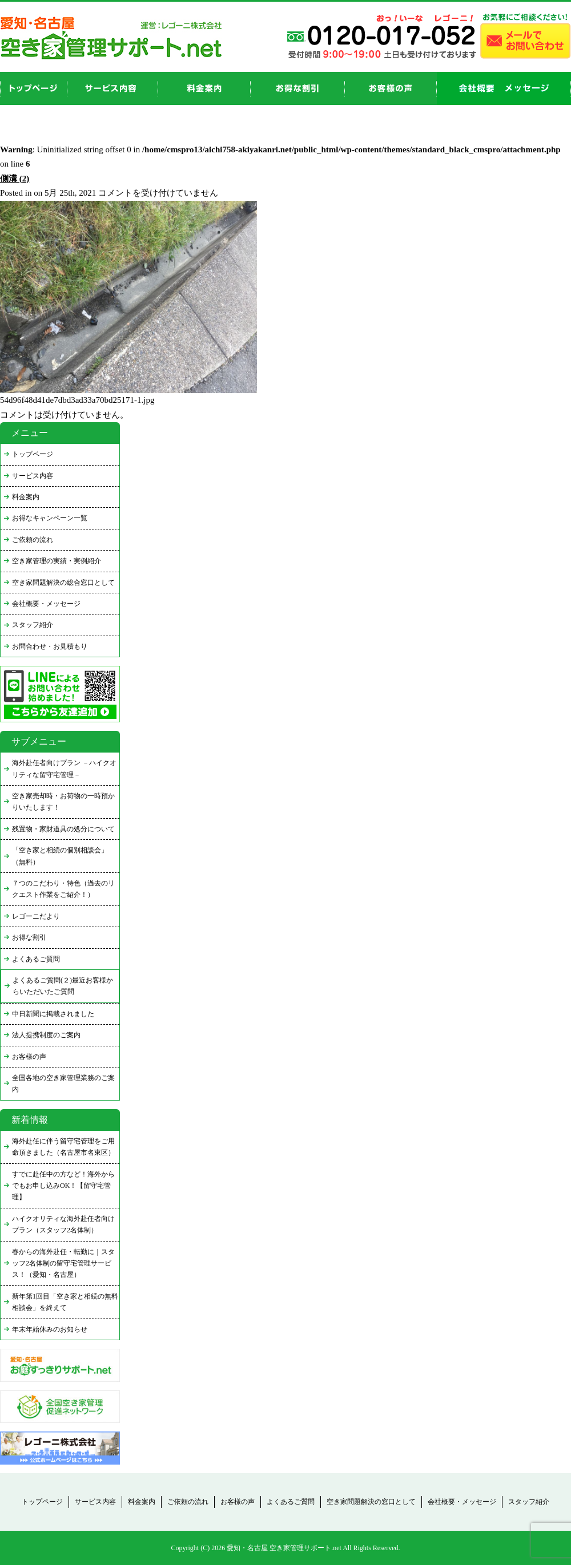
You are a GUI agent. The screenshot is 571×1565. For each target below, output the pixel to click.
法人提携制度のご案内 (46, 1035)
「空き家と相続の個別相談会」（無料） (60, 856)
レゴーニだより (36, 916)
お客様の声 (391, 88)
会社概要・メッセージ (46, 604)
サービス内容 (32, 476)
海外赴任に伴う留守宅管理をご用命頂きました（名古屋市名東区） (63, 1146)
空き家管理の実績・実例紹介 (56, 561)
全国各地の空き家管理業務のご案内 (63, 1083)
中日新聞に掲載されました (53, 1014)
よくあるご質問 (36, 959)
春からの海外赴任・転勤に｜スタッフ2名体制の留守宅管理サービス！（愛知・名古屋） (63, 1263)
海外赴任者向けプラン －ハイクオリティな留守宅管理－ (64, 768)
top (33, 88)
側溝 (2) (14, 178)
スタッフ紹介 (32, 625)
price (204, 88)
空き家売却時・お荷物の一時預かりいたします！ (63, 801)
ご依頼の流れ (32, 540)
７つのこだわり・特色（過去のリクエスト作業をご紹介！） (63, 889)
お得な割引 (29, 937)
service (112, 88)
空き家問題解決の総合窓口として (63, 583)
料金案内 (25, 497)
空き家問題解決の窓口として (371, 1502)
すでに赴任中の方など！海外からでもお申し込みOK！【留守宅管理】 (63, 1186)
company (504, 88)
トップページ (32, 454)
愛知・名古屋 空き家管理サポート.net (284, 1548)
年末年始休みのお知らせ (49, 1329)
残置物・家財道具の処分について (63, 829)
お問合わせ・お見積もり (49, 646)
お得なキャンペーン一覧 (49, 518)
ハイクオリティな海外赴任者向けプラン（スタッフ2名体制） (63, 1224)
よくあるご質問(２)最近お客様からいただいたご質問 (63, 986)
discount (298, 88)
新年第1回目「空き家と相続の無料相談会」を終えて (65, 1302)
